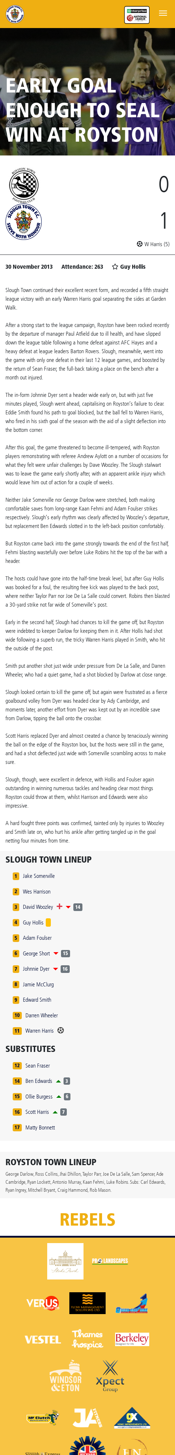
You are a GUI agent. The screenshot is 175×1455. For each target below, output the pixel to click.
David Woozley (38, 906)
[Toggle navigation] (163, 12)
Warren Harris (39, 1030)
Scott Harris (37, 1111)
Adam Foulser (37, 937)
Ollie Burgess (39, 1096)
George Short (36, 953)
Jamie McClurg (38, 984)
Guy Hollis (33, 922)
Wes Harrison (36, 891)
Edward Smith (37, 999)
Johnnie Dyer (36, 968)
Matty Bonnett (40, 1127)
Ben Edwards (38, 1080)
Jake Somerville (39, 875)
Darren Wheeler (41, 1015)
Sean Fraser (37, 1065)
